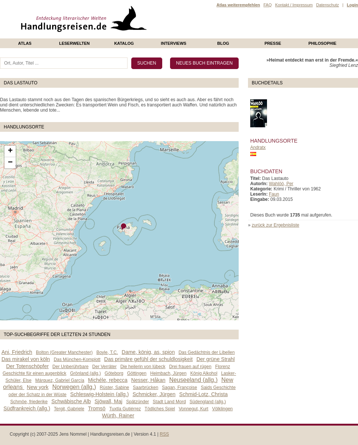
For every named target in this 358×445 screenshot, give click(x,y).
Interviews (173, 43)
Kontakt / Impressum (294, 5)
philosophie (322, 43)
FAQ (267, 5)
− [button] (10, 162)
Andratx (258, 147)
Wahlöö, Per (281, 183)
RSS (164, 434)
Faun (274, 194)
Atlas (25, 43)
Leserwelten (74, 43)
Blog (223, 43)
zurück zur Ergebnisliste (275, 225)
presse (272, 43)
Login (352, 5)
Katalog (124, 43)
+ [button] (10, 151)
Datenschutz (327, 5)
